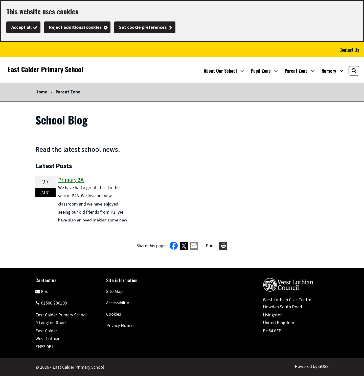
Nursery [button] (329, 70)
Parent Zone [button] (296, 70)
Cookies (113, 314)
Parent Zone (68, 92)
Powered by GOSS (312, 366)
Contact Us (349, 49)
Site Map (114, 291)
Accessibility (117, 303)
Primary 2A (71, 180)
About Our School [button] (220, 70)
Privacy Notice (119, 325)
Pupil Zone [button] (261, 70)
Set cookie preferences (143, 27)
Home (41, 92)
